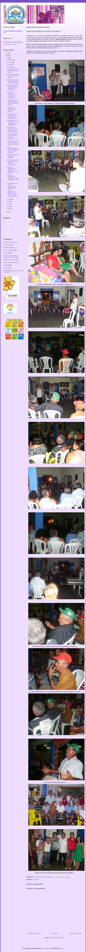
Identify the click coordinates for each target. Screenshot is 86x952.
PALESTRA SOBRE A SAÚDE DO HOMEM (12, 156)
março (9, 208)
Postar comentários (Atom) (56, 937)
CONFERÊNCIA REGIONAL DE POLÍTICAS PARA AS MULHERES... (12, 194)
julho (8, 201)
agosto (9, 199)
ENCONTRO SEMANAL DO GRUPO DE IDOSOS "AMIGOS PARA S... (12, 170)
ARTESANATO (8, 245)
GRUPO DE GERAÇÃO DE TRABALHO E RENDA (11, 109)
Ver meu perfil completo (10, 44)
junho (8, 204)
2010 (6, 212)
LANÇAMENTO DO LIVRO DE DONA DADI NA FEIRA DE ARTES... (13, 102)
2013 (6, 53)
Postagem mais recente (34, 933)
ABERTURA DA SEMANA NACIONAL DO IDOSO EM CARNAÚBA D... (12, 95)
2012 (6, 55)
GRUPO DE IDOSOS (9, 260)
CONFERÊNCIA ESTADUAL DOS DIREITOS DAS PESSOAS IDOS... (12, 130)
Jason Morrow (47, 948)
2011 (6, 58)
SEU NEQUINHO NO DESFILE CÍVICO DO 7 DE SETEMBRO (12, 136)
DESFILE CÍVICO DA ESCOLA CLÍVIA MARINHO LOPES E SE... (13, 143)
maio (8, 206)
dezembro (10, 60)
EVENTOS (6, 253)
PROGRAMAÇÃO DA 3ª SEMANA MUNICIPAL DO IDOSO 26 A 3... (12, 123)
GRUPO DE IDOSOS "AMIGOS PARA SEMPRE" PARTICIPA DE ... (12, 162)
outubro (9, 64)
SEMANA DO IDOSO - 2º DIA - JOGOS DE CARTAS (13, 76)
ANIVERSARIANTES (9, 242)
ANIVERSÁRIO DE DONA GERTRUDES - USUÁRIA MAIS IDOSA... (12, 186)
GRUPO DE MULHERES (10, 262)
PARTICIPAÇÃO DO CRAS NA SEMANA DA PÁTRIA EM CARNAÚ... (13, 150)
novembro (10, 62)
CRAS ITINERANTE (9, 250)
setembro (9, 67)
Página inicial (55, 933)
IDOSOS (6, 268)
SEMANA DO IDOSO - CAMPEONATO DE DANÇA (13, 70)
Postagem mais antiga (75, 933)
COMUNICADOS (8, 247)
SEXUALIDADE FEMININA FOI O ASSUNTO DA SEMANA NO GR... (12, 116)
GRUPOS (36, 879)
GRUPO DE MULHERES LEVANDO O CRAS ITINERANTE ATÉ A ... (13, 178)
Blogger (61, 948)
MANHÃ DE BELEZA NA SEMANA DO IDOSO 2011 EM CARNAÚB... (12, 87)
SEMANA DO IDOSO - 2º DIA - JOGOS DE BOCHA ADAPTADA (13, 81)
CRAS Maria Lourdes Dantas (13, 42)
